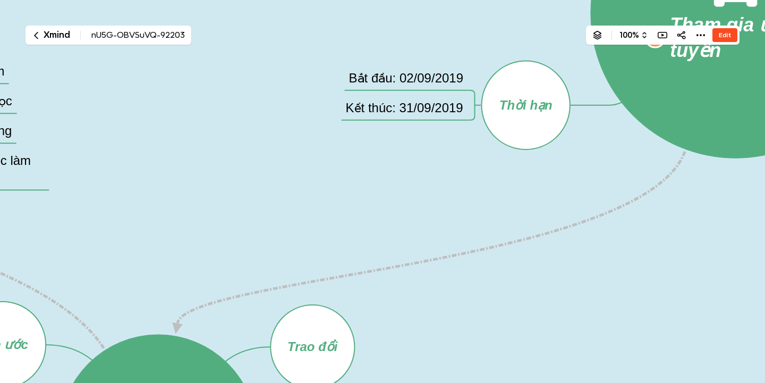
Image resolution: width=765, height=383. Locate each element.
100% (629, 35)
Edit (725, 34)
